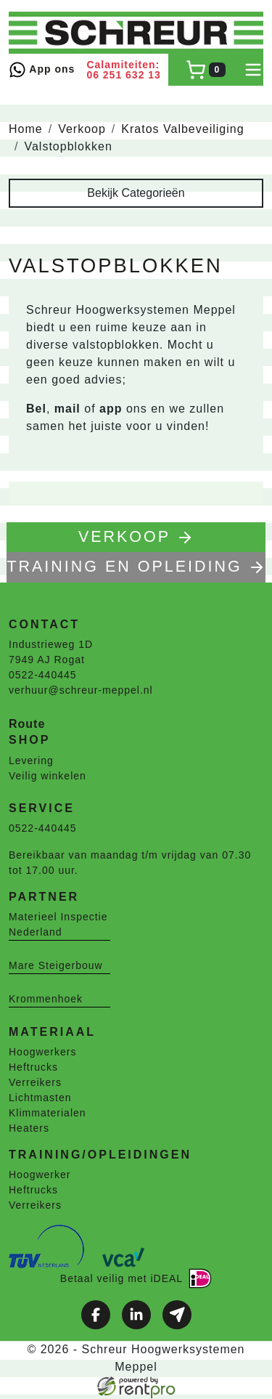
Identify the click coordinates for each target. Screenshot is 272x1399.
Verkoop (82, 129)
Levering (31, 760)
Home (26, 129)
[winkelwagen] (206, 70)
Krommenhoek (46, 999)
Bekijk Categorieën (135, 193)
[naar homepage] (136, 33)
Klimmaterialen (47, 1113)
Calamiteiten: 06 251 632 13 (123, 70)
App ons (42, 69)
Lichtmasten (40, 1098)
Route (27, 724)
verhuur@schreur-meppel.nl (81, 691)
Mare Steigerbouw (56, 965)
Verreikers (35, 1083)
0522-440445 (43, 675)
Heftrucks (33, 1068)
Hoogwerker (39, 1175)
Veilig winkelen (47, 776)
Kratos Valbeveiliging (182, 129)
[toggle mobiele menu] (253, 70)
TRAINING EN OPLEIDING (136, 568)
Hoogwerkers (42, 1052)
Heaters (29, 1129)
